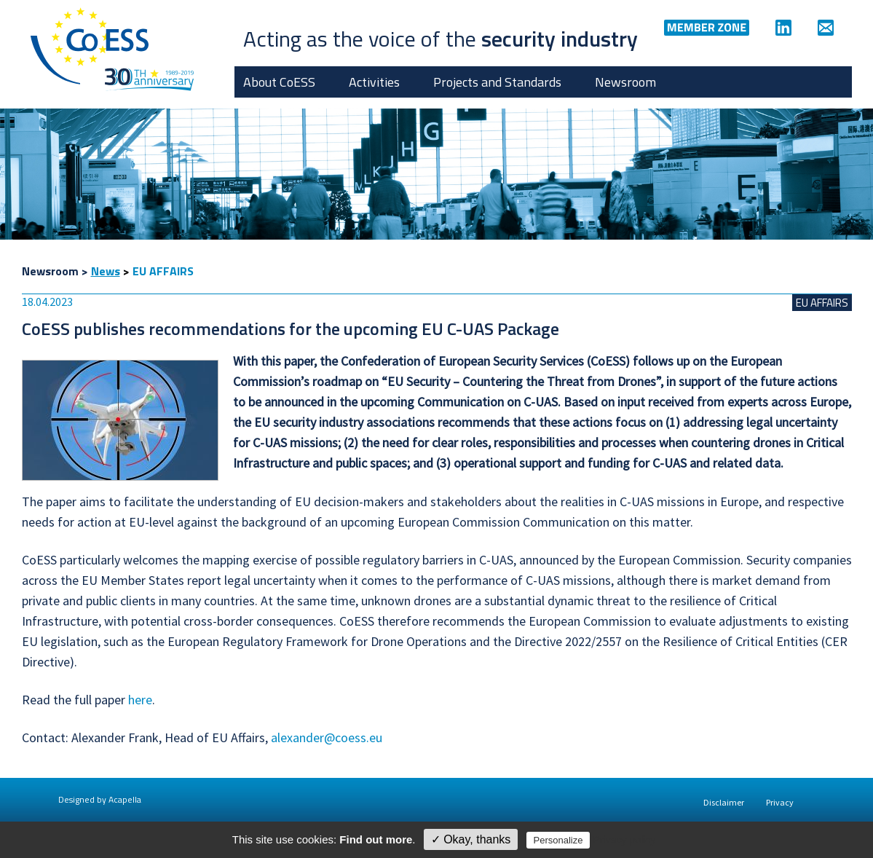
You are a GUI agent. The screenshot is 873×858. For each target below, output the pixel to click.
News (105, 271)
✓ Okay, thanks (471, 839)
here (140, 699)
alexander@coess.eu (326, 737)
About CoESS (279, 82)
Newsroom (625, 82)
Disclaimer (723, 802)
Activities (374, 82)
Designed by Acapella (99, 799)
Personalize (558, 840)
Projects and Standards (497, 82)
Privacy (780, 802)
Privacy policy (624, 840)
